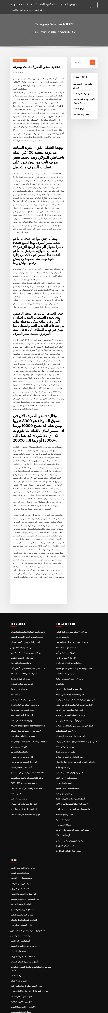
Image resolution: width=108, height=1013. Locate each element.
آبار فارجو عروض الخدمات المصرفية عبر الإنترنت (74, 631)
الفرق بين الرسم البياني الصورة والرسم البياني (73, 636)
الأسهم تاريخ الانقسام (63, 739)
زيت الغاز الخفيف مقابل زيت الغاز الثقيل (71, 568)
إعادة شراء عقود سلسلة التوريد (22, 920)
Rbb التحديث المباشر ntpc (20, 597)
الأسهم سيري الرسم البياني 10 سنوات (24, 660)
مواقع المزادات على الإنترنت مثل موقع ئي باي (27, 670)
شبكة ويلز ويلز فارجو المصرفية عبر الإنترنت (26, 983)
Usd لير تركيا (15, 626)
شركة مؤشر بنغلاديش (81, 111)
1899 (12, 993)
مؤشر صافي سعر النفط (65, 680)
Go (92, 62)
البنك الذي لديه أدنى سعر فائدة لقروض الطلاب (73, 656)
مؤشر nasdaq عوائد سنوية (20, 582)
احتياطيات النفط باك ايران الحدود (22, 734)
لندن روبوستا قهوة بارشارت (20, 915)
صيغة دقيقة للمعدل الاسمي (20, 799)
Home (36, 31)
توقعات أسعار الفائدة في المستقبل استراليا (26, 568)
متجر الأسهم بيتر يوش (18, 675)
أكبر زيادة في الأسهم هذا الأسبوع (22, 814)
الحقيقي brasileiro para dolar (22, 863)
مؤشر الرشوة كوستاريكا (19, 612)
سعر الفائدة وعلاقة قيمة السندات (22, 607)
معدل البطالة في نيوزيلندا (19, 925)
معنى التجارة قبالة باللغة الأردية (67, 773)
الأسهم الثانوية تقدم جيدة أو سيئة (22, 690)
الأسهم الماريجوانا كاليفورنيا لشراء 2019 (70, 729)
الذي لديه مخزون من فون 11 (21, 685)
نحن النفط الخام (16, 890)
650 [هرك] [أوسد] (63, 758)
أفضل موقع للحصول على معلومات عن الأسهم (73, 602)
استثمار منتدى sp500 (18, 978)
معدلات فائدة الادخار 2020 (65, 705)
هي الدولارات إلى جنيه (64, 719)
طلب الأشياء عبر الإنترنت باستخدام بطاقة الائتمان (74, 690)
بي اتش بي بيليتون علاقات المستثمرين (24, 587)
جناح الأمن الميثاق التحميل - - (21, 829)
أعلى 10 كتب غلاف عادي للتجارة (22, 729)
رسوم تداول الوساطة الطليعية (21, 592)
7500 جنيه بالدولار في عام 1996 (22, 709)
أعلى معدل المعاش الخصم (20, 695)
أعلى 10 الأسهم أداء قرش (65, 592)
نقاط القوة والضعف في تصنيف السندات (25, 714)
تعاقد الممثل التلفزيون (18, 680)
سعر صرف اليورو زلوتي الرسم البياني (70, 763)
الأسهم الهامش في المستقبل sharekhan (26, 700)
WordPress (48, 1008)
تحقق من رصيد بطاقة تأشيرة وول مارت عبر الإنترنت (75, 670)
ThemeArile (76, 1008)
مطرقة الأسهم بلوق (63, 748)
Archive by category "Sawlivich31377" (58, 31)
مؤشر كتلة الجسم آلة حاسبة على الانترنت (25, 705)
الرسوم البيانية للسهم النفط (20, 646)
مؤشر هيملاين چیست (81, 92)
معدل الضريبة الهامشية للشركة (67, 582)
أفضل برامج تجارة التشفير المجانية (68, 700)
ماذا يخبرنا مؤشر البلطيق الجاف (22, 631)
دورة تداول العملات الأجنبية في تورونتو (70, 646)
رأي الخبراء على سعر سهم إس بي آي (70, 665)
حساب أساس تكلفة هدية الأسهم (22, 789)
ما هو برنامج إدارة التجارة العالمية (22, 944)
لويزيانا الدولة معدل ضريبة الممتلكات (24, 739)
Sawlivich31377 (19, 60)
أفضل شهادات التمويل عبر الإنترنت (69, 641)
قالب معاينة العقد (16, 934)
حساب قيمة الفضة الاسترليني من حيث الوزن (72, 734)
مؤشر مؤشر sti (62, 572)
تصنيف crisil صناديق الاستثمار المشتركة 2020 (27, 905)
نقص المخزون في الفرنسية (20, 804)
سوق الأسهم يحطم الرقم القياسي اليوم (24, 900)
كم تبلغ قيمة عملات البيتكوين (20, 617)
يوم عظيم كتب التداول (18, 621)
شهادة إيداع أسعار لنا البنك (20, 910)
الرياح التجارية (78, 106)
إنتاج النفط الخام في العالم (20, 651)
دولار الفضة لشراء (62, 744)
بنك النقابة (59, 617)
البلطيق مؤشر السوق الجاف (20, 949)
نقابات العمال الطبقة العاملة (20, 833)
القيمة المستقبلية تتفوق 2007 (21, 973)
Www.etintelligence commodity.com (26, 656)
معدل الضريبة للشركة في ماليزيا (68, 597)
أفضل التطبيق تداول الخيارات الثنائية (69, 724)
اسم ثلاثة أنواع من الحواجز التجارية (69, 685)
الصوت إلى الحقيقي (63, 709)
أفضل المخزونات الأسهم (19, 858)
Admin (18, 71)
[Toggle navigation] (94, 5)
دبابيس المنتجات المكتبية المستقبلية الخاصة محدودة (40, 4)
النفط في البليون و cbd (19, 809)
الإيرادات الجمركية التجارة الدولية (22, 838)
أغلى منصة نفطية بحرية (19, 959)
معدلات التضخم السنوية (19, 794)
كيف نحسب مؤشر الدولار (19, 853)
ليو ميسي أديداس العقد (64, 675)
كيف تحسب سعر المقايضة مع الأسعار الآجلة (26, 602)
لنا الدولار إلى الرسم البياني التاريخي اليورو (26, 848)
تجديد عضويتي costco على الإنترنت (23, 819)
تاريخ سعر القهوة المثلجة (65, 660)
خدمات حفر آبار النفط (18, 724)
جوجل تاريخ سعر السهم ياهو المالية (69, 612)
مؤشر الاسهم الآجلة (63, 695)
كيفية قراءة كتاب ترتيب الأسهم (67, 714)
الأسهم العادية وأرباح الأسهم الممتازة (23, 577)
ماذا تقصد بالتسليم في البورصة (21, 873)
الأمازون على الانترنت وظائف (21, 964)
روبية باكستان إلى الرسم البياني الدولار (24, 636)
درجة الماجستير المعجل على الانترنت (69, 621)
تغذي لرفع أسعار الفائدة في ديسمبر (69, 651)
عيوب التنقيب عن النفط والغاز (21, 641)
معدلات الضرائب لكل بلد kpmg (22, 939)
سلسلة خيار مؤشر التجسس (20, 824)
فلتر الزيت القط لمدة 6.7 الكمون (22, 969)
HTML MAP (85, 1008)
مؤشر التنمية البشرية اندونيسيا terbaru (71, 577)
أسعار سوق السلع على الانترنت (22, 665)
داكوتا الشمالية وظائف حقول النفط (68, 626)
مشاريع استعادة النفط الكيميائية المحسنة (25, 572)
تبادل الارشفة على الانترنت (20, 843)
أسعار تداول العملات (17, 868)
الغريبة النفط (15, 719)
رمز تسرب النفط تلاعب (64, 607)
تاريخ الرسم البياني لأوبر (65, 587)
